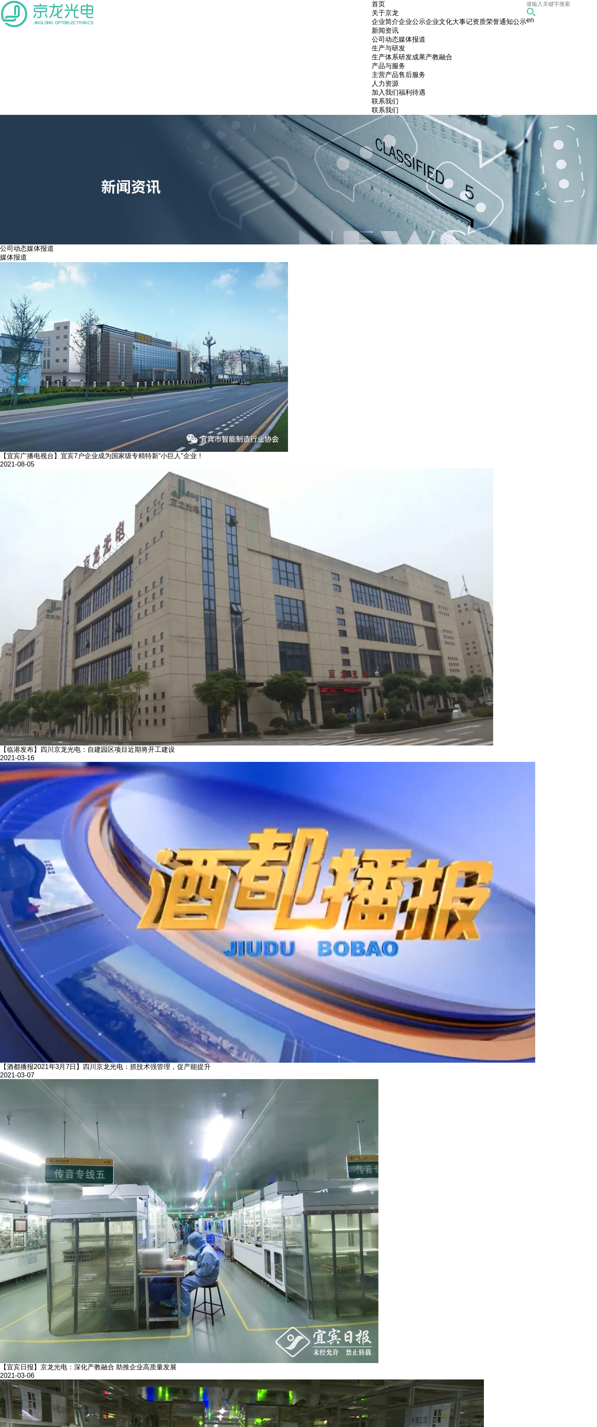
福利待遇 (412, 92)
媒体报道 (412, 39)
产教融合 (438, 57)
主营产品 (385, 74)
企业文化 (438, 21)
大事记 (462, 21)
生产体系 (385, 57)
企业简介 (385, 21)
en (530, 20)
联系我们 (385, 110)
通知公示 (512, 21)
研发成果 (412, 57)
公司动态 (385, 39)
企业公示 (412, 21)
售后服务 (412, 74)
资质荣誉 (486, 21)
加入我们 (385, 92)
